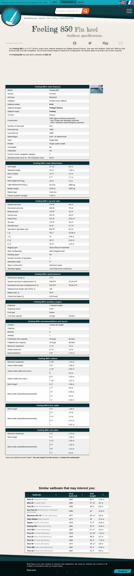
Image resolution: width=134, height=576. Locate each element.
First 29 (39, 537)
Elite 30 (48, 55)
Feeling (52, 111)
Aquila (38, 523)
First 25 (38, 533)
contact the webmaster (70, 457)
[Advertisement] (67, 71)
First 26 (38, 540)
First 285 (39, 530)
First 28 (39, 506)
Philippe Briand (56, 108)
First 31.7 (40, 551)
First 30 (38, 544)
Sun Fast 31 (42, 511)
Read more (31, 570)
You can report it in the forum (45, 457)
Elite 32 (37, 499)
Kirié (51, 104)
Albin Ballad (38, 519)
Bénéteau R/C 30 (42, 516)
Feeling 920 (39, 526)
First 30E (40, 547)
